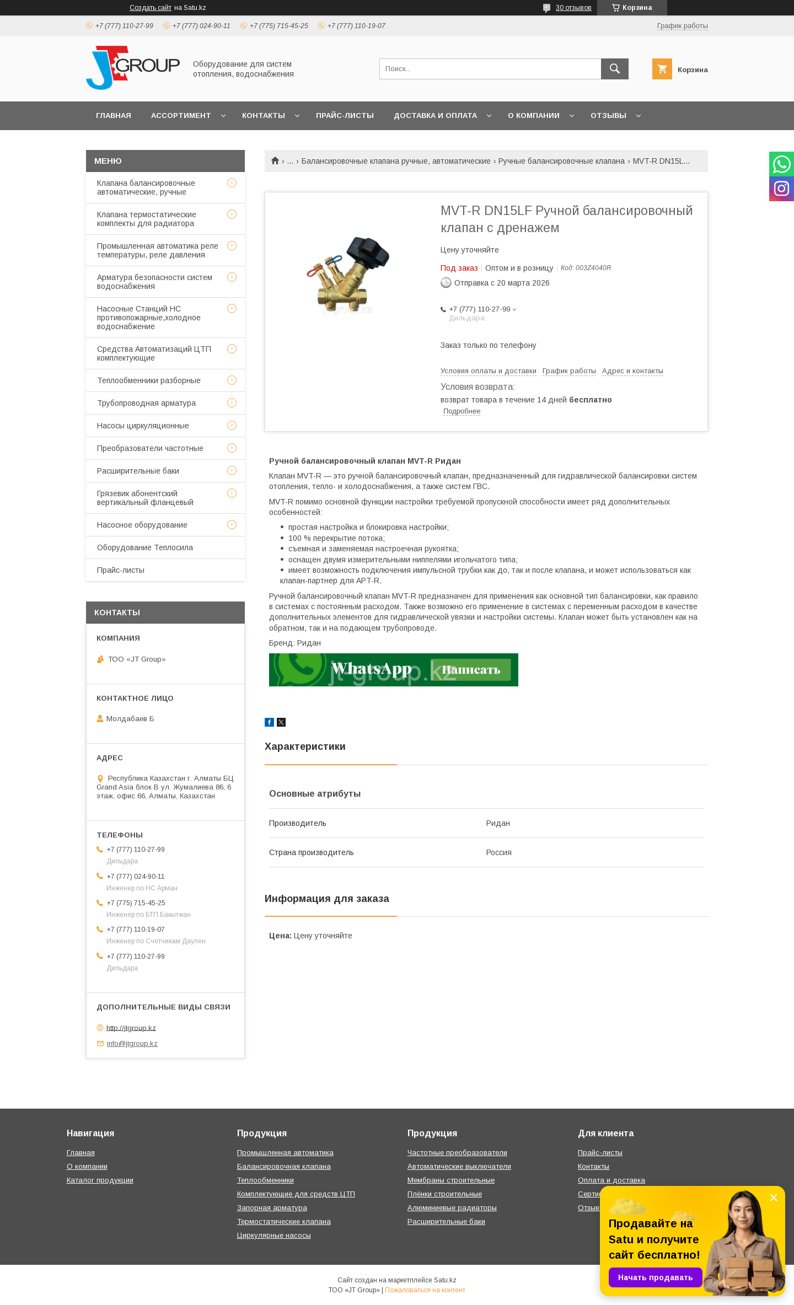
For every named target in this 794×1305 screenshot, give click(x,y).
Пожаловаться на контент (425, 1290)
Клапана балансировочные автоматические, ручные (146, 187)
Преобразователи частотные (150, 448)
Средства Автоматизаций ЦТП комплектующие (154, 353)
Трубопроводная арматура (146, 403)
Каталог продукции (100, 1180)
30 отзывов (574, 8)
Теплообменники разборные (149, 380)
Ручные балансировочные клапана (561, 161)
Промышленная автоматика (285, 1152)
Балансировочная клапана (284, 1166)
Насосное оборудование (142, 524)
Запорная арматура (272, 1208)
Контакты (263, 115)
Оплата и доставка (611, 1180)
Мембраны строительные (451, 1180)
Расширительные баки (138, 470)
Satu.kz (445, 1280)
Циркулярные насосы (274, 1235)
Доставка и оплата (435, 115)
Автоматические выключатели (459, 1166)
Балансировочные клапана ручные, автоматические (396, 161)
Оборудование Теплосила (145, 547)
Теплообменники (265, 1180)
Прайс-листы (345, 115)
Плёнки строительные (444, 1194)
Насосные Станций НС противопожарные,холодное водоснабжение (149, 317)
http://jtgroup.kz (131, 1027)
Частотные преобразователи (457, 1152)
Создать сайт (150, 8)
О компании (534, 115)
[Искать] (615, 68)
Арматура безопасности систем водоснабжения (154, 282)
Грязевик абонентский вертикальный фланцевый (145, 498)
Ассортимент (181, 115)
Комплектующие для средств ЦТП (296, 1194)
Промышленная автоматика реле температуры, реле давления (157, 250)
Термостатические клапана (284, 1221)
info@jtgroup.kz (132, 1043)
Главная (113, 115)
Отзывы (608, 115)
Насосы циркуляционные (143, 425)
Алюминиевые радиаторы (452, 1208)
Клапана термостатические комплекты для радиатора (146, 219)
